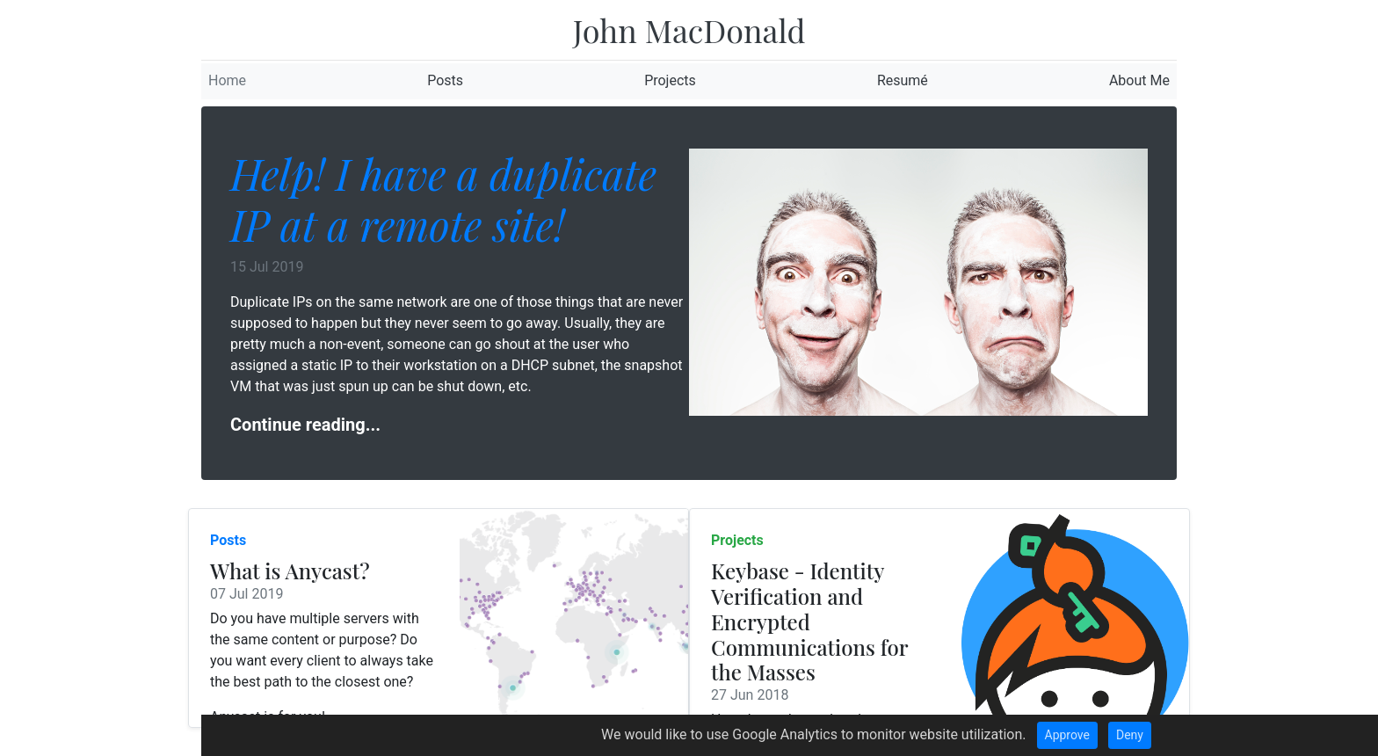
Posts (445, 80)
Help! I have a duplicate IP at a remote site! (443, 198)
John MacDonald (689, 30)
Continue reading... (305, 424)
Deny (1129, 735)
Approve (1067, 735)
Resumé (902, 80)
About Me (1139, 80)
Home (227, 80)
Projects (670, 80)
